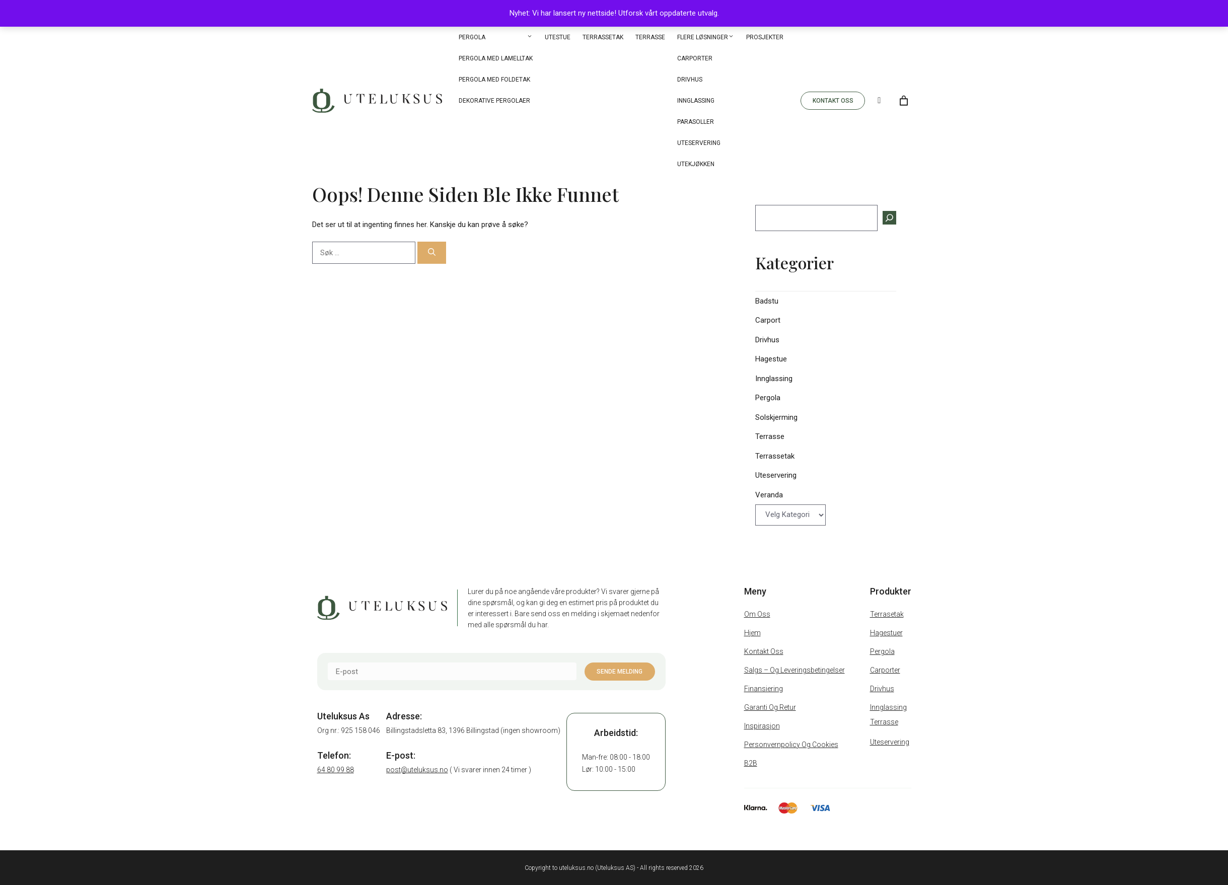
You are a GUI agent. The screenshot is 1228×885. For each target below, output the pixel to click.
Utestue (557, 37)
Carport (767, 320)
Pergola (496, 37)
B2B (750, 763)
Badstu (766, 301)
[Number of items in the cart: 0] (903, 100)
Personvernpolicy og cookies (791, 745)
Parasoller (695, 121)
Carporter (694, 58)
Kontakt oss (763, 651)
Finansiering (763, 689)
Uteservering (698, 142)
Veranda (769, 494)
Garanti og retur (770, 707)
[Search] (879, 100)
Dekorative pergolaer (494, 100)
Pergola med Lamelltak (496, 58)
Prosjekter (764, 37)
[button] (530, 37)
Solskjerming (776, 417)
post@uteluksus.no (417, 770)
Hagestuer (886, 633)
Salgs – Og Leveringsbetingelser (794, 670)
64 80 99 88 (335, 769)
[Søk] (431, 253)
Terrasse (650, 37)
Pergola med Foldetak (494, 79)
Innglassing (695, 100)
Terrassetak (603, 37)
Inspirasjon (762, 726)
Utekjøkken (695, 164)
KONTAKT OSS (833, 100)
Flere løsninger (705, 37)
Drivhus (689, 79)
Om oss (757, 614)
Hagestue (771, 358)
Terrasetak (887, 614)
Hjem (752, 633)
